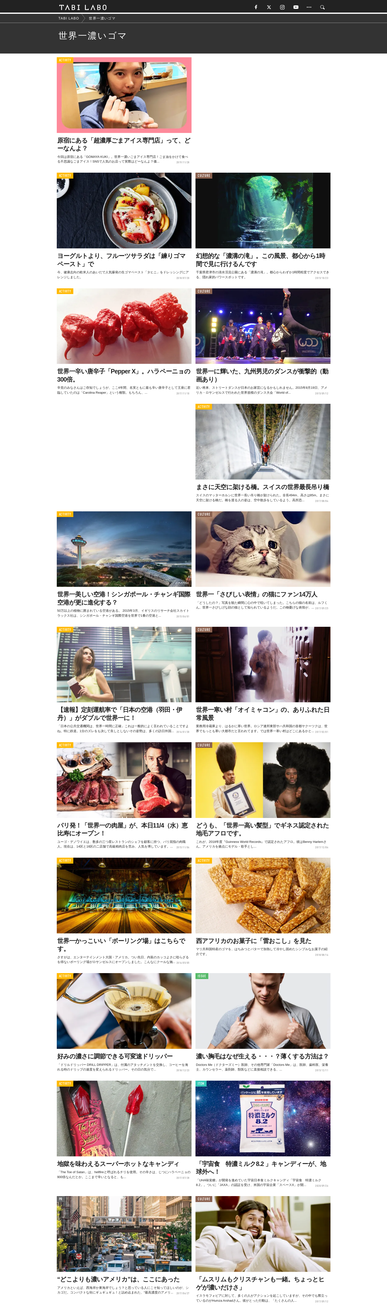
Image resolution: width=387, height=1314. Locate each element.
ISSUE (202, 977)
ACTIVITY (65, 61)
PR (61, 1200)
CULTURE (204, 177)
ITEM (201, 1085)
